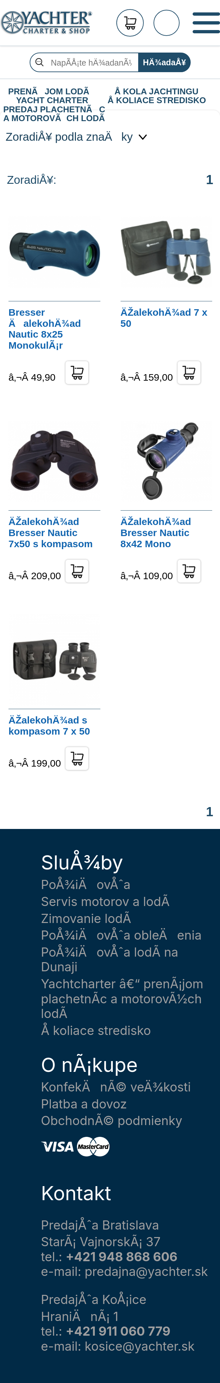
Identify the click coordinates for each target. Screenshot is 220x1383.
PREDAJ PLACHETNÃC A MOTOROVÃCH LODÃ (53, 109)
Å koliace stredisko (96, 1030)
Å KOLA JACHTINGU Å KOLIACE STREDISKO (157, 92)
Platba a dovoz (84, 1104)
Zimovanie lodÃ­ (86, 918)
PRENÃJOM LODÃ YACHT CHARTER (52, 92)
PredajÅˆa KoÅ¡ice (94, 1299)
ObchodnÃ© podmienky (112, 1120)
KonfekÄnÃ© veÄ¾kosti (116, 1087)
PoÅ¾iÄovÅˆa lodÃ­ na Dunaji (109, 960)
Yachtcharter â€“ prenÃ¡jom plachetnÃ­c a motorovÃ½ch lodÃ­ (122, 999)
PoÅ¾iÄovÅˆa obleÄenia (121, 935)
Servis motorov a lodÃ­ (105, 901)
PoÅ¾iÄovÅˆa (86, 884)
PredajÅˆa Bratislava (100, 1225)
